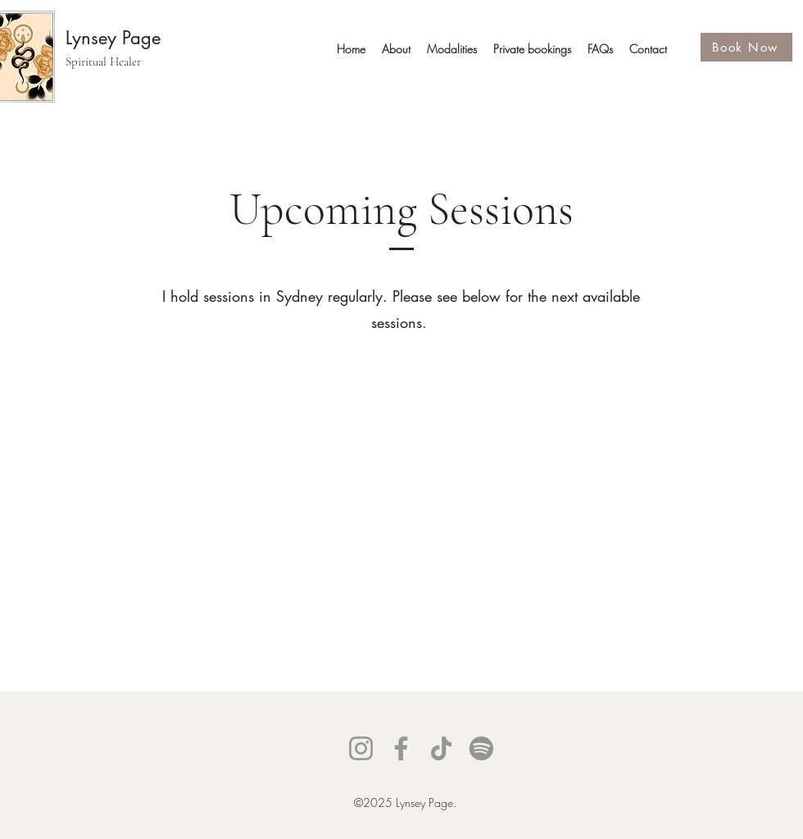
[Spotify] (481, 748)
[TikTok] (441, 748)
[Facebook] (401, 748)
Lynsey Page (113, 37)
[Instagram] (361, 748)
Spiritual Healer (103, 61)
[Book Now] (746, 47)
